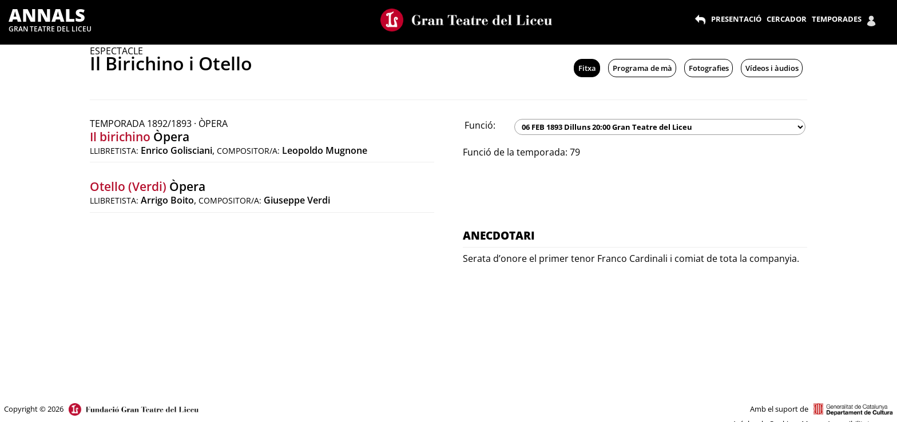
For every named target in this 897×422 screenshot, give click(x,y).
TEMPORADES (837, 19)
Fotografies (709, 68)
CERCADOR (787, 19)
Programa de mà (642, 68)
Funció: (480, 125)
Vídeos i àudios (772, 68)
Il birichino (120, 137)
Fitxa (587, 68)
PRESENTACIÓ (736, 19)
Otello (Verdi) (128, 186)
